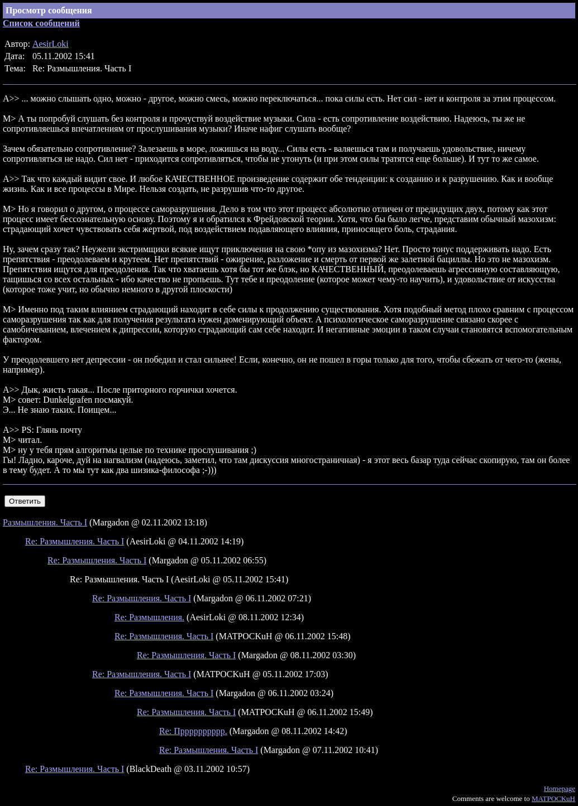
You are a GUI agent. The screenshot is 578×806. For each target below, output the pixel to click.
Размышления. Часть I (45, 522)
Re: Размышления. (149, 617)
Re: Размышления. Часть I (74, 541)
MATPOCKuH (553, 798)
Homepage (559, 788)
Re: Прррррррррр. (193, 731)
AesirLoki (50, 44)
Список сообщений (41, 23)
